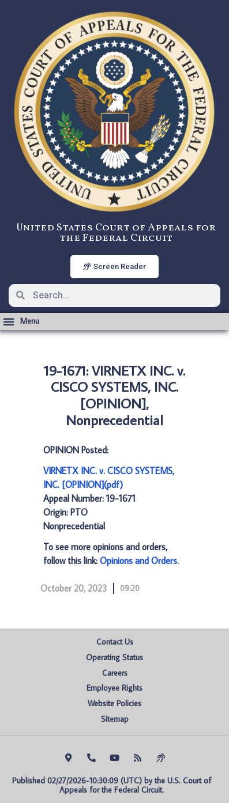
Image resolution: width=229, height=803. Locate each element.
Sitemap (115, 719)
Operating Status (114, 657)
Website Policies (114, 703)
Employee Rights (114, 688)
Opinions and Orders (138, 560)
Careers (114, 673)
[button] (21, 321)
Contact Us (114, 642)
